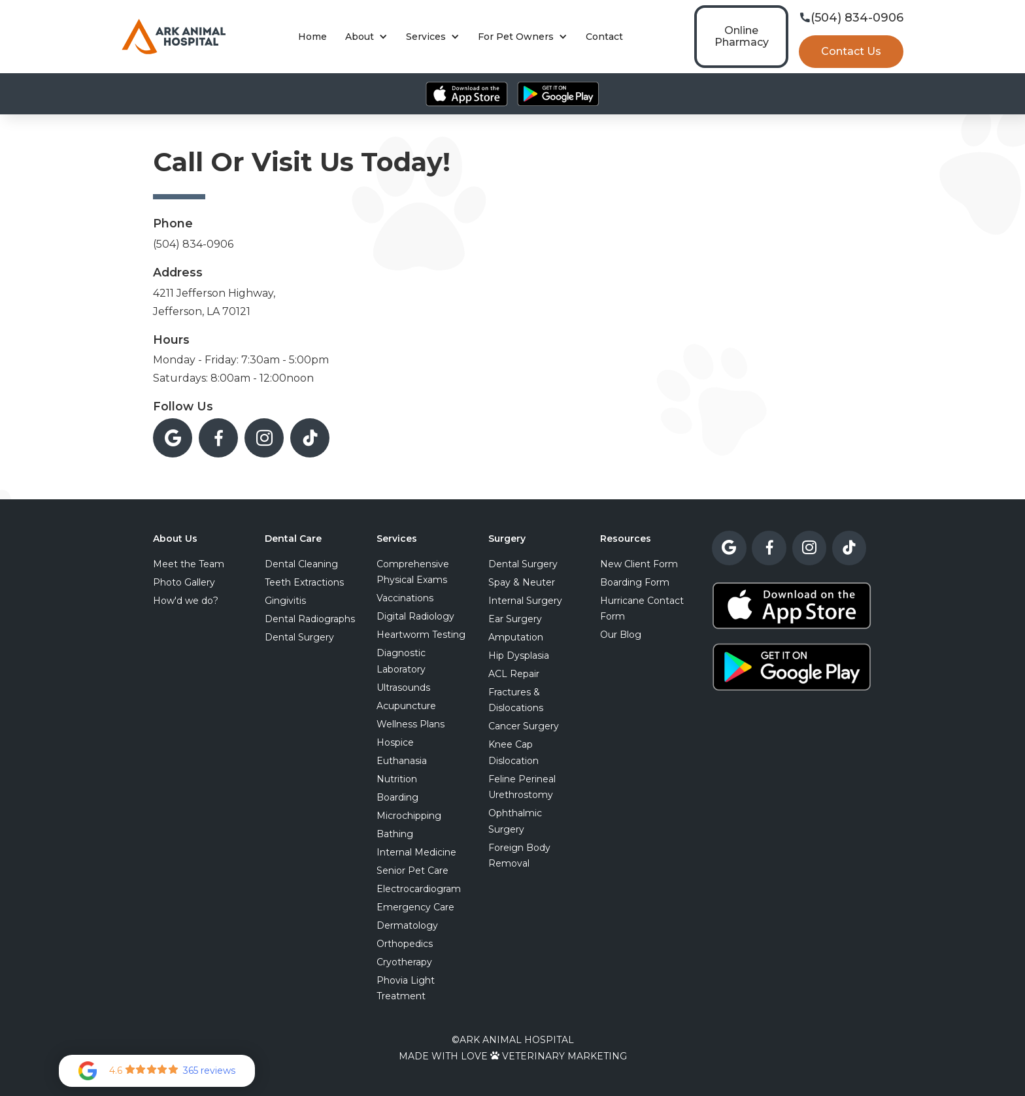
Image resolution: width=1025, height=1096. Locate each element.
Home (312, 36)
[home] (174, 36)
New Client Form (639, 564)
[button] (366, 37)
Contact (604, 36)
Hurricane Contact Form (642, 609)
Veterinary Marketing (564, 1056)
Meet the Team (188, 564)
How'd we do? (185, 600)
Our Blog (620, 634)
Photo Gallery (184, 582)
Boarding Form (634, 582)
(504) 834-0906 (193, 244)
